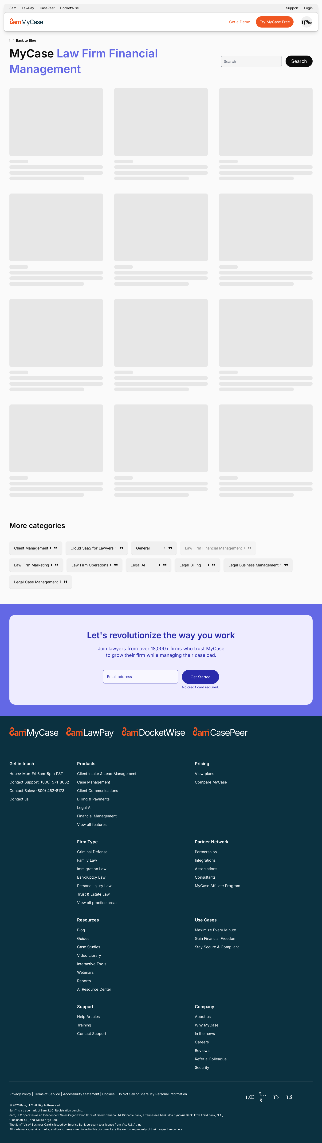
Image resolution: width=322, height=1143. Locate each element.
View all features (91, 824)
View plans (204, 773)
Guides (83, 938)
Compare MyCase (211, 782)
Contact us (18, 799)
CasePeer (47, 8)
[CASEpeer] (220, 732)
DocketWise (69, 8)
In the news (205, 1033)
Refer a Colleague (211, 1059)
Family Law (87, 860)
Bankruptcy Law (91, 877)
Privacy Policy (20, 1094)
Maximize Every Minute (215, 930)
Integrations (205, 860)
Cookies (108, 1094)
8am (12, 8)
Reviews (202, 1050)
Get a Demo (239, 22)
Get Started (201, 676)
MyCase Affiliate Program (217, 885)
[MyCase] (34, 732)
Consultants (205, 877)
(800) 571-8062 (55, 782)
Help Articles (88, 1016)
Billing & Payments (93, 799)
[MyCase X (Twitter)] (276, 1097)
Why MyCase (206, 1025)
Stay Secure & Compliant (217, 947)
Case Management (93, 782)
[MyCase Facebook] (289, 1097)
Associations (206, 868)
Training (84, 1025)
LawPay (28, 8)
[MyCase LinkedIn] (250, 1097)
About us (203, 1016)
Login (308, 8)
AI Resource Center (94, 989)
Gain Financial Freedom (215, 938)
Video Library (89, 955)
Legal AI (84, 807)
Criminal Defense (92, 851)
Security (202, 1067)
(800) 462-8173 (50, 790)
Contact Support (91, 1033)
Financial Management (97, 816)
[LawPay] (90, 732)
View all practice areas (97, 902)
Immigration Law (91, 868)
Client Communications (97, 790)
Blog (81, 930)
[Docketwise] (153, 732)
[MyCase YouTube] (263, 1097)
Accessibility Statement (81, 1094)
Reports (84, 980)
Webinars (85, 972)
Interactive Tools (91, 963)
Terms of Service (47, 1094)
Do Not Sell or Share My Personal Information (152, 1094)
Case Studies (88, 947)
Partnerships (206, 851)
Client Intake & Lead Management (106, 773)
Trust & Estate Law (93, 894)
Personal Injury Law (94, 885)
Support (292, 8)
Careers (202, 1042)
